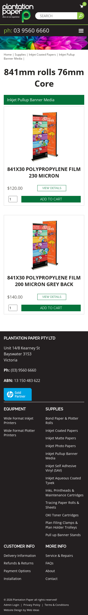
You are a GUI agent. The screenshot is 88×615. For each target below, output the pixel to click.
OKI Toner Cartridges (62, 515)
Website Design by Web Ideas (21, 610)
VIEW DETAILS (51, 188)
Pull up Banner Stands (63, 535)
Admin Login (11, 605)
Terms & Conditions (57, 605)
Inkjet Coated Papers (42, 55)
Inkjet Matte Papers (61, 438)
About (50, 571)
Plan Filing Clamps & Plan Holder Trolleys (62, 525)
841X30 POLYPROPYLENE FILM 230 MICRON (44, 172)
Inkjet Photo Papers (61, 446)
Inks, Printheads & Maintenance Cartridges (65, 492)
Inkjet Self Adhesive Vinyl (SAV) (61, 468)
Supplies (20, 55)
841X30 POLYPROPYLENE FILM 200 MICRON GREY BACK (44, 280)
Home (8, 55)
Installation (12, 578)
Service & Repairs (59, 555)
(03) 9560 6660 (20, 370)
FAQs (50, 563)
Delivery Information (20, 555)
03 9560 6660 (26, 30)
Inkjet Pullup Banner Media (30, 99)
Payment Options (17, 571)
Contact (51, 578)
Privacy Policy (31, 605)
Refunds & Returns (19, 563)
